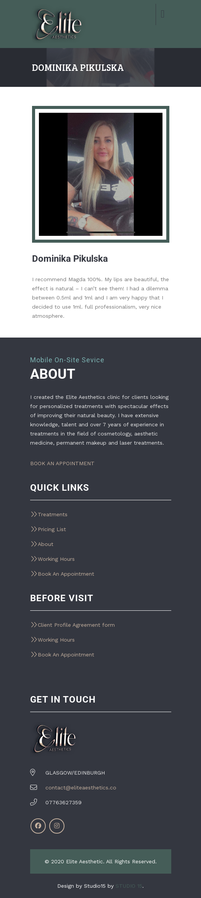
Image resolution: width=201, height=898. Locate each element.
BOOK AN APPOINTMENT (62, 463)
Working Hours (56, 559)
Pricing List (52, 529)
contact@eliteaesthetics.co (80, 787)
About (45, 544)
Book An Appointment (66, 574)
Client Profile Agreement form (76, 625)
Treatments (53, 514)
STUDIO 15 (129, 886)
